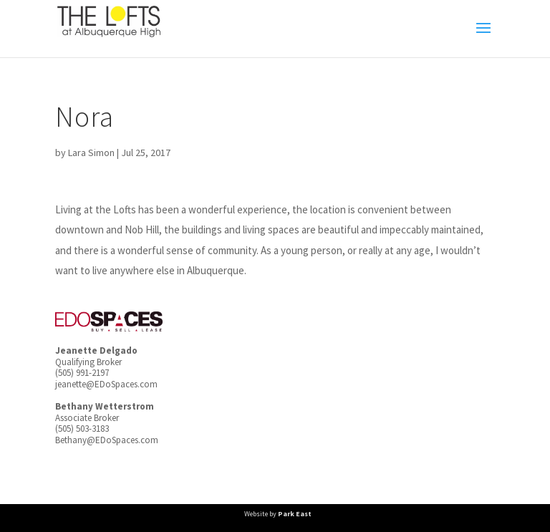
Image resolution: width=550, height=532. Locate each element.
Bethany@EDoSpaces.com (106, 440)
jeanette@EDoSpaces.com (106, 384)
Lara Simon (91, 152)
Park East (295, 513)
